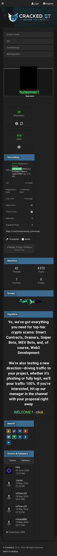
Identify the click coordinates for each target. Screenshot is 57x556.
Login (35, 3)
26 (32, 205)
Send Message (13, 48)
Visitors (12, 460)
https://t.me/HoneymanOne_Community (23, 231)
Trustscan (12, 239)
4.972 (41, 268)
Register (48, 3)
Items (26, 239)
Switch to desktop (10, 551)
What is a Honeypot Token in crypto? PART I (21, 171)
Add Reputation (13, 54)
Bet (8, 41)
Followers (26, 460)
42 (16, 268)
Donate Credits (13, 34)
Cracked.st (10, 548)
